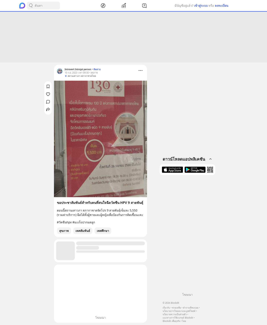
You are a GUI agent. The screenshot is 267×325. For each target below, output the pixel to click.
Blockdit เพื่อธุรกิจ (171, 321)
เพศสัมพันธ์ (82, 231)
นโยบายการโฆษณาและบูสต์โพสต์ (179, 311)
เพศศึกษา (103, 231)
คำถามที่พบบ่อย (190, 307)
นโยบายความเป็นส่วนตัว (175, 314)
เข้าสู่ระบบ (201, 6)
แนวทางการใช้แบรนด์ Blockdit (178, 317)
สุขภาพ (64, 231)
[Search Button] (31, 5)
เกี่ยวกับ (166, 307)
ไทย (184, 321)
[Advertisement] (133, 37)
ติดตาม (97, 69)
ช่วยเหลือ (176, 307)
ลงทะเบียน (221, 6)
